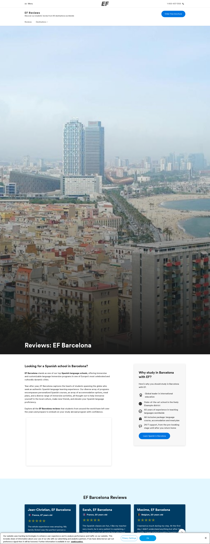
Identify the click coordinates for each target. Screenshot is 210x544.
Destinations (41, 22)
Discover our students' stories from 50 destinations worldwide (49, 15)
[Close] (206, 538)
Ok (148, 538)
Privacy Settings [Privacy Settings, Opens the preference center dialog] (129, 538)
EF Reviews (32, 13)
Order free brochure (173, 13)
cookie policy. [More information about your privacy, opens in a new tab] (77, 541)
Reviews (28, 22)
